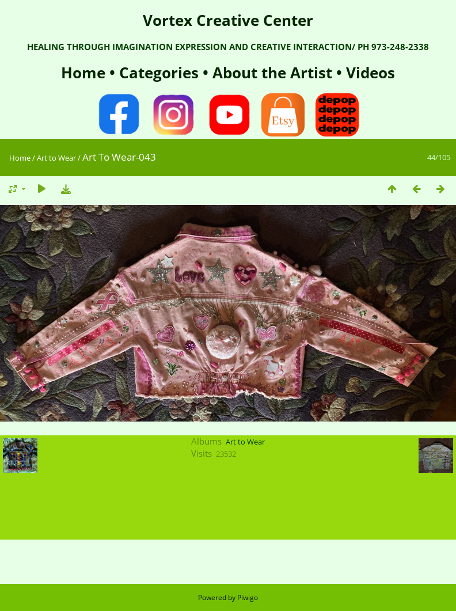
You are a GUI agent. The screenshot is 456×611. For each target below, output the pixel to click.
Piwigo (247, 597)
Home (85, 72)
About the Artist (272, 72)
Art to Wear (56, 158)
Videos (368, 72)
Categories (161, 72)
